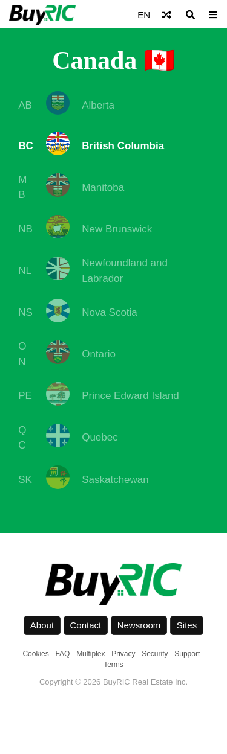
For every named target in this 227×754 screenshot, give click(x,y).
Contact (86, 625)
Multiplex (90, 654)
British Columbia (123, 146)
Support (187, 654)
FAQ (62, 654)
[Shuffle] (166, 15)
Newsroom (139, 625)
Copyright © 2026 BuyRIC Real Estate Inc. (113, 681)
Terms (113, 664)
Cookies (35, 654)
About (42, 625)
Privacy (123, 654)
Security (155, 654)
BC (25, 146)
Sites (187, 625)
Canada (94, 60)
